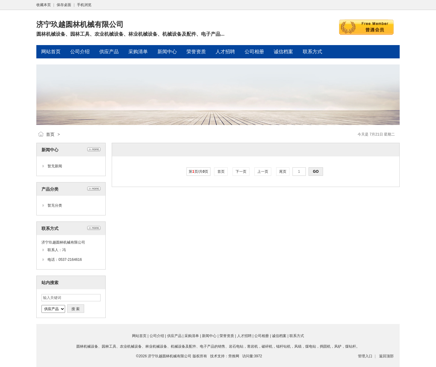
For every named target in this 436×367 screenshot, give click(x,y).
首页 (50, 134)
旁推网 (233, 356)
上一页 (262, 171)
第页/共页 (198, 171)
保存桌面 (64, 5)
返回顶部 (386, 356)
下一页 (241, 171)
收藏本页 (43, 5)
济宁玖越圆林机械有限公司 (169, 356)
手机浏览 (84, 5)
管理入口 (365, 356)
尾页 (283, 171)
